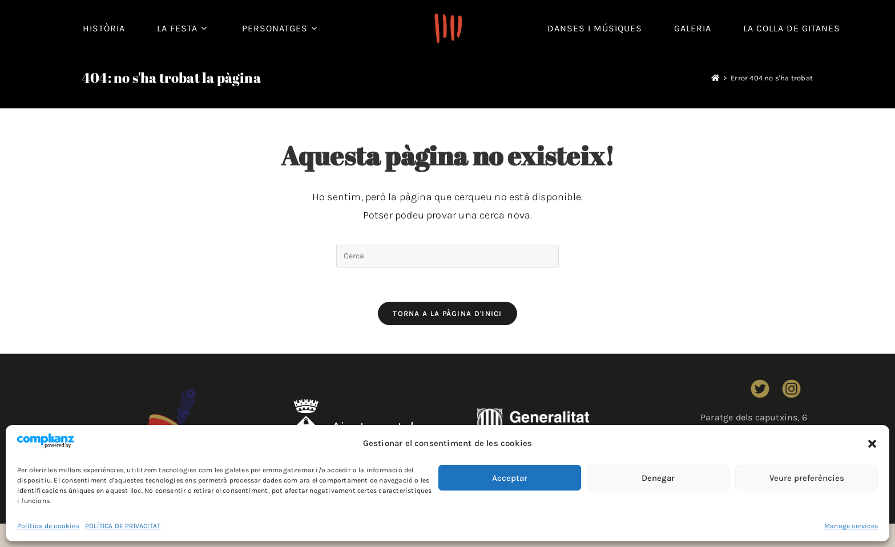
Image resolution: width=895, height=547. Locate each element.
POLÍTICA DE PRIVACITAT (122, 526)
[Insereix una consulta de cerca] (447, 256)
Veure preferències (806, 478)
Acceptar (509, 478)
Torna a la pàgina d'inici (447, 313)
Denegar (658, 478)
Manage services (851, 526)
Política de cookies (48, 526)
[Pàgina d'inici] (715, 78)
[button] (872, 443)
